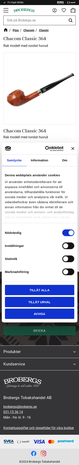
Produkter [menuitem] (12, 351)
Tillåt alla (39, 290)
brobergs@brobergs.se (20, 407)
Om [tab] (64, 160)
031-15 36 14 (13, 412)
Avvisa (39, 314)
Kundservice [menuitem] (14, 364)
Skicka (39, 331)
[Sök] (71, 20)
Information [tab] (39, 160)
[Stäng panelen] (72, 148)
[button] (6, 10)
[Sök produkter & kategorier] (39, 20)
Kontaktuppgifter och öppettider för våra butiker (38, 428)
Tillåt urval (39, 302)
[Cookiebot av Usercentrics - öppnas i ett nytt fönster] (47, 148)
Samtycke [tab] (14, 160)
